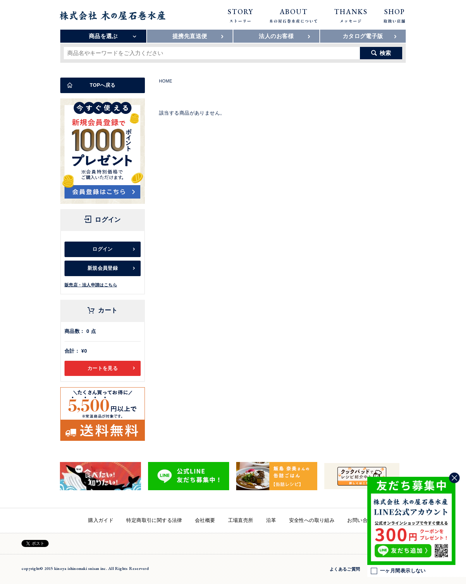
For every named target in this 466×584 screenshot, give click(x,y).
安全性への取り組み (312, 520)
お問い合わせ (362, 520)
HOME (165, 81)
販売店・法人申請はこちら (91, 284)
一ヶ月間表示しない (398, 571)
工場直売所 (240, 520)
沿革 (271, 520)
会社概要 (205, 520)
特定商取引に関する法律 (154, 520)
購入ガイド (101, 520)
